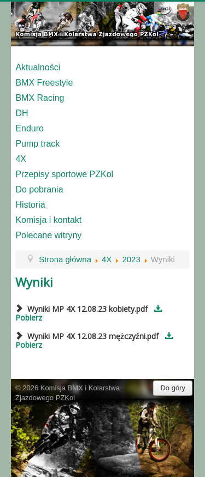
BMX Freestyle (44, 82)
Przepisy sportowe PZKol (64, 174)
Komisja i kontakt (48, 220)
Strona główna (65, 259)
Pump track (37, 143)
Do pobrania (39, 189)
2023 (131, 259)
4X (20, 159)
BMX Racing (39, 97)
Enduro (29, 128)
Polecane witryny (48, 235)
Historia (30, 204)
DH (21, 113)
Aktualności (37, 67)
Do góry (172, 388)
